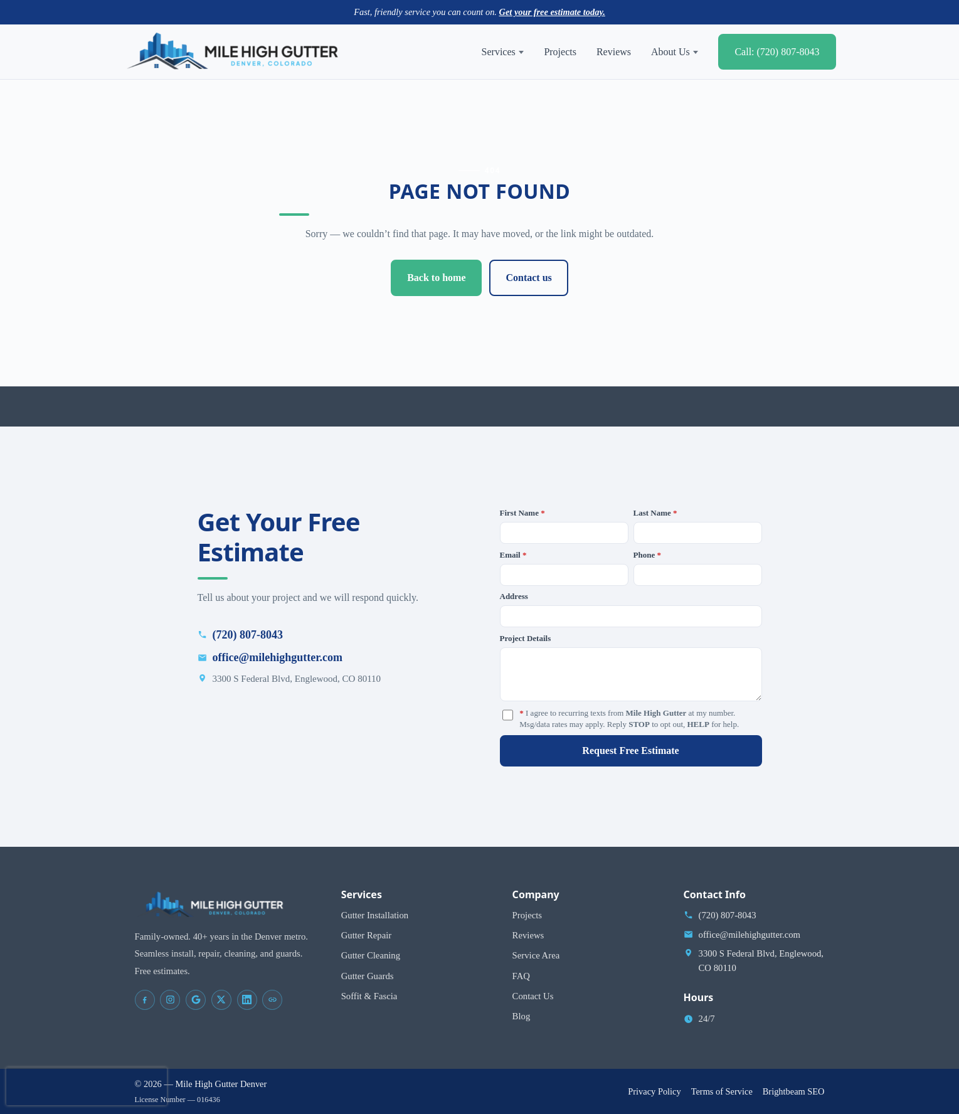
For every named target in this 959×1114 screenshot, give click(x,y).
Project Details (525, 638)
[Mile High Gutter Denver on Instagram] (170, 1000)
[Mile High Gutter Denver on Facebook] (145, 1000)
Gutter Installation (375, 915)
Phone (647, 555)
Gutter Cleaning (370, 955)
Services (503, 51)
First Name (522, 512)
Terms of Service (722, 1091)
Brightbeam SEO (794, 1091)
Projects (560, 51)
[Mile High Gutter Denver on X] (221, 1000)
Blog (521, 1016)
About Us (674, 51)
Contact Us (533, 996)
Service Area (536, 955)
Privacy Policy (654, 1091)
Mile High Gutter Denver (221, 1084)
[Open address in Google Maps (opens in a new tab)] (754, 960)
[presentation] (86, 1086)
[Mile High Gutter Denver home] (232, 52)
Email (513, 555)
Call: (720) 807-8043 (776, 51)
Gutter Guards (367, 976)
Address (514, 596)
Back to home (436, 277)
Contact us (528, 277)
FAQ (521, 976)
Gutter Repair (366, 935)
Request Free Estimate (630, 750)
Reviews (613, 51)
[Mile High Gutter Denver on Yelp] (272, 1000)
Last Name (655, 512)
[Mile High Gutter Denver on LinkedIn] (247, 1000)
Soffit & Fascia (369, 996)
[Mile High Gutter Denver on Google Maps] (196, 1000)
